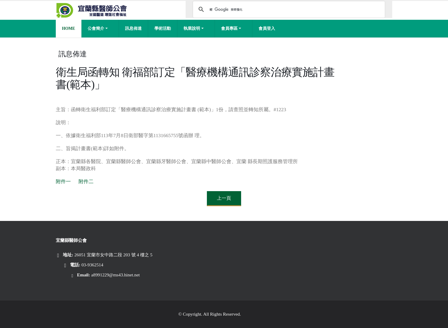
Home (68, 28)
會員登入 (267, 28)
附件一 (63, 181)
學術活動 (162, 28)
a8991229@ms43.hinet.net (115, 274)
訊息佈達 (133, 28)
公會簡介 (96, 28)
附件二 (86, 181)
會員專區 (229, 28)
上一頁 (224, 198)
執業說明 (192, 28)
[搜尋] (288, 9)
